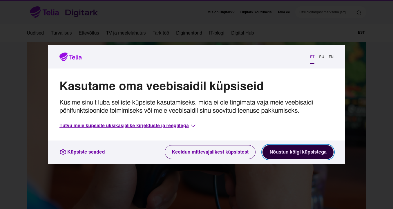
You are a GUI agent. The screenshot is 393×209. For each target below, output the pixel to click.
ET (312, 57)
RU (321, 57)
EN (331, 57)
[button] (128, 125)
